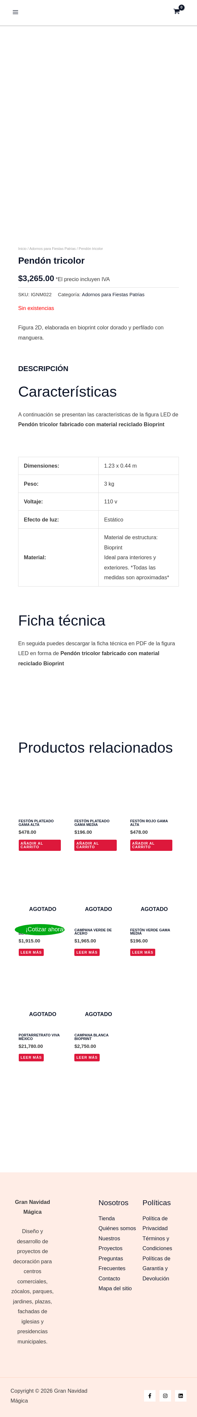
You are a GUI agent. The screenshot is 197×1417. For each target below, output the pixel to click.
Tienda (107, 1218)
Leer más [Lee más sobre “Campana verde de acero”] (87, 1018)
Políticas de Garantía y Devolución (156, 1268)
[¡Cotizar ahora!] (40, 929)
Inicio (22, 315)
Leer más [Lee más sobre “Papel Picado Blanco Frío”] (31, 1018)
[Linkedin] (180, 1396)
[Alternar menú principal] (15, 11)
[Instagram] (165, 1396)
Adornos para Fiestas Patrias (52, 315)
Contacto (109, 1278)
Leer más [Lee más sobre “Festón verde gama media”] (143, 1018)
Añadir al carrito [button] (32, 911)
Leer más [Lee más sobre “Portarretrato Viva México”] (31, 1124)
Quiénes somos (117, 1228)
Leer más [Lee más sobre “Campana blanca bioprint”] (87, 1124)
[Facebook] (150, 1396)
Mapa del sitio (115, 1288)
